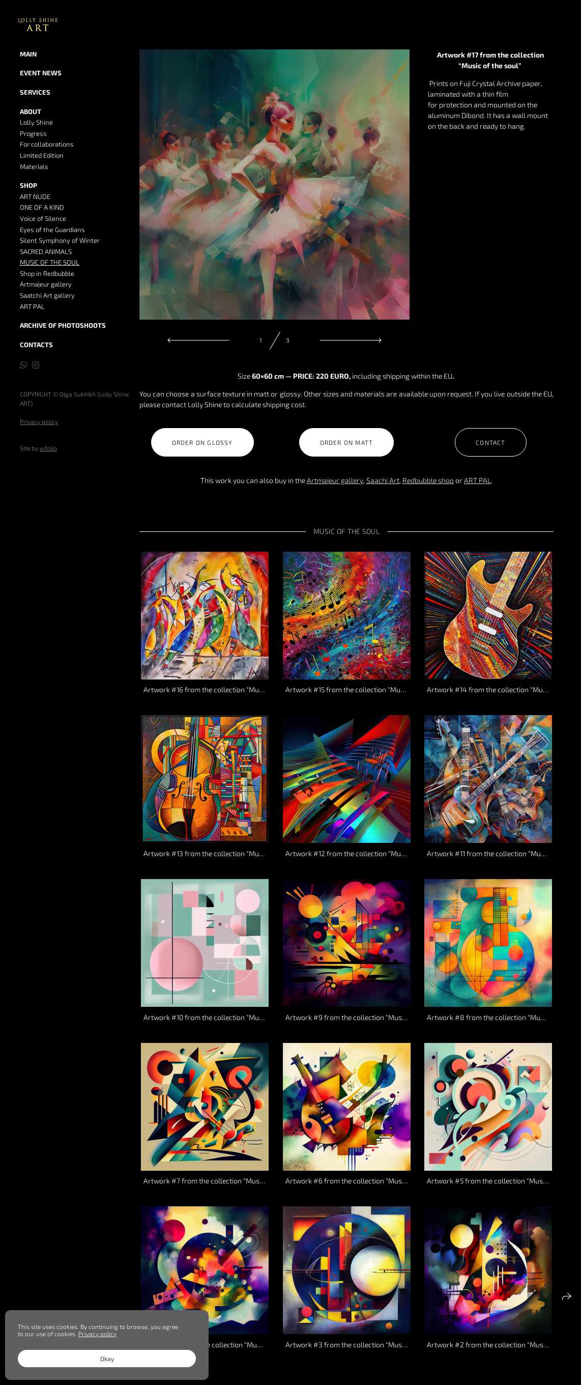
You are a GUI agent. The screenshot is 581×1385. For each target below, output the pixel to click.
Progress (33, 133)
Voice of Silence (43, 218)
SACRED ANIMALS (46, 251)
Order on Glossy (202, 442)
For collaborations (47, 144)
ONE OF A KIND (42, 207)
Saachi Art (382, 480)
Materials (34, 166)
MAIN (28, 54)
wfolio (48, 447)
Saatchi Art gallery (47, 295)
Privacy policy (39, 421)
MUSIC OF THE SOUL (49, 262)
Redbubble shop (428, 480)
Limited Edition (42, 155)
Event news (41, 73)
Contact (490, 442)
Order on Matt (346, 442)
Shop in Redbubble (47, 273)
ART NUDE (35, 196)
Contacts (36, 345)
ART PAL (32, 306)
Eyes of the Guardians (52, 229)
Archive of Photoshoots (63, 325)
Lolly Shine (36, 122)
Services (35, 92)
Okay (107, 1358)
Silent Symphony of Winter (60, 240)
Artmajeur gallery (46, 284)
